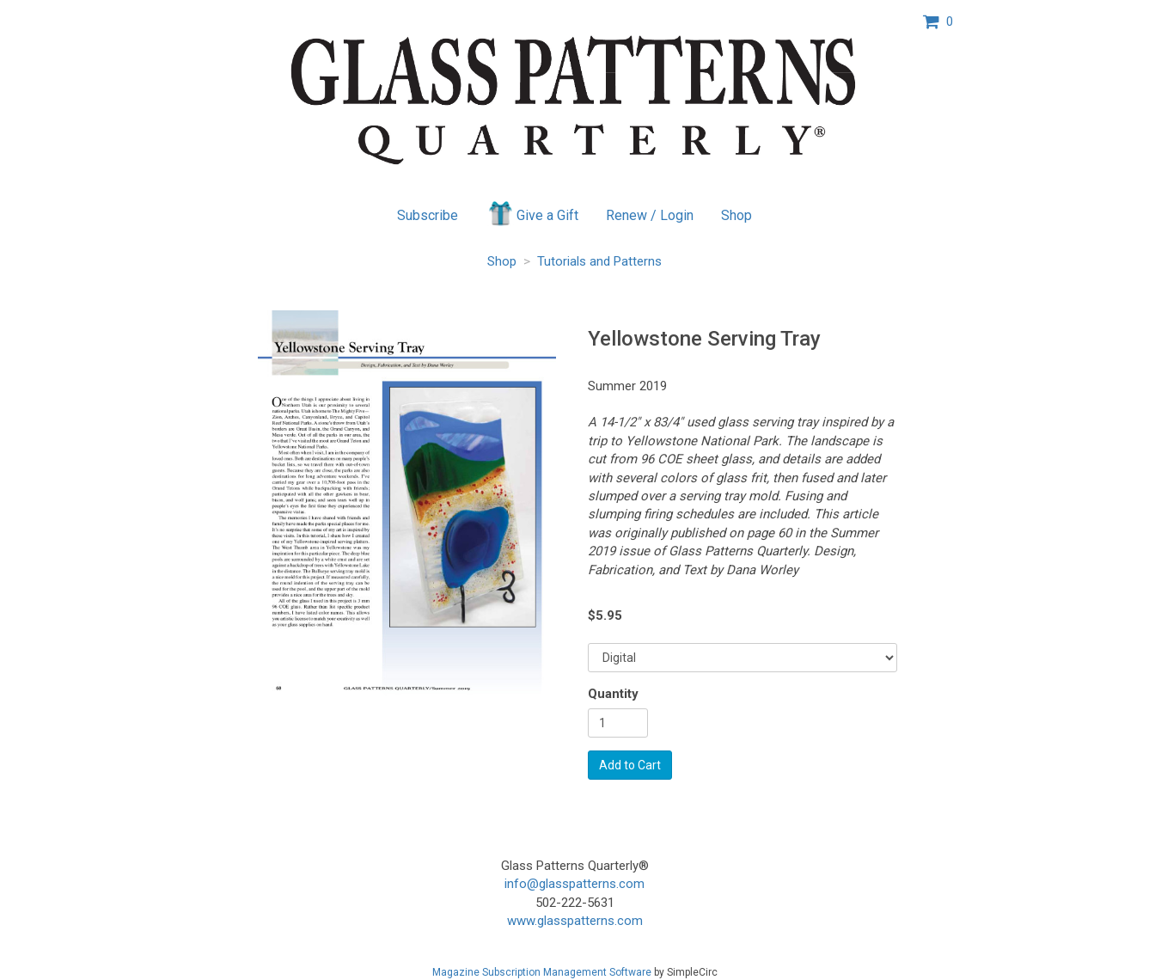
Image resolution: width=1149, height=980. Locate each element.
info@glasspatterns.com (574, 883)
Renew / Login (650, 215)
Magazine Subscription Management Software (541, 972)
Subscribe (427, 215)
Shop (736, 215)
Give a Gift (532, 213)
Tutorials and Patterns (599, 261)
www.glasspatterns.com (575, 920)
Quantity (613, 693)
